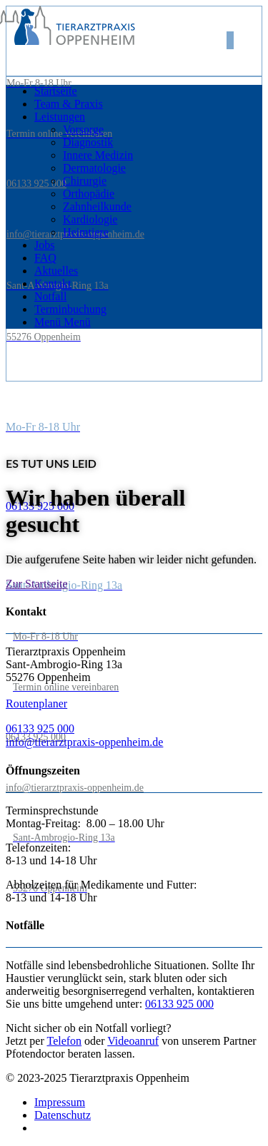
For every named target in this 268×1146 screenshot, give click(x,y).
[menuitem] (148, 91)
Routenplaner (36, 703)
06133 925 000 (36, 183)
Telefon (63, 1041)
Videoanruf (133, 1041)
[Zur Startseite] (37, 584)
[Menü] (62, 322)
